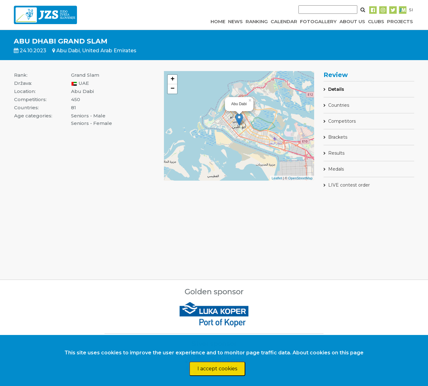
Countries (338, 105)
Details (336, 89)
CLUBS (376, 21)
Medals (336, 169)
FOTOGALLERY (318, 21)
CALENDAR (284, 21)
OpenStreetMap (300, 178)
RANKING (257, 21)
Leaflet (277, 178)
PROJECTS (400, 21)
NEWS (235, 21)
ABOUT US (352, 21)
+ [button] (173, 79)
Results (336, 153)
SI (411, 9)
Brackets (337, 137)
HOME (218, 21)
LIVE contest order (349, 185)
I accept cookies (217, 369)
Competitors (342, 121)
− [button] (173, 89)
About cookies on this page (328, 353)
